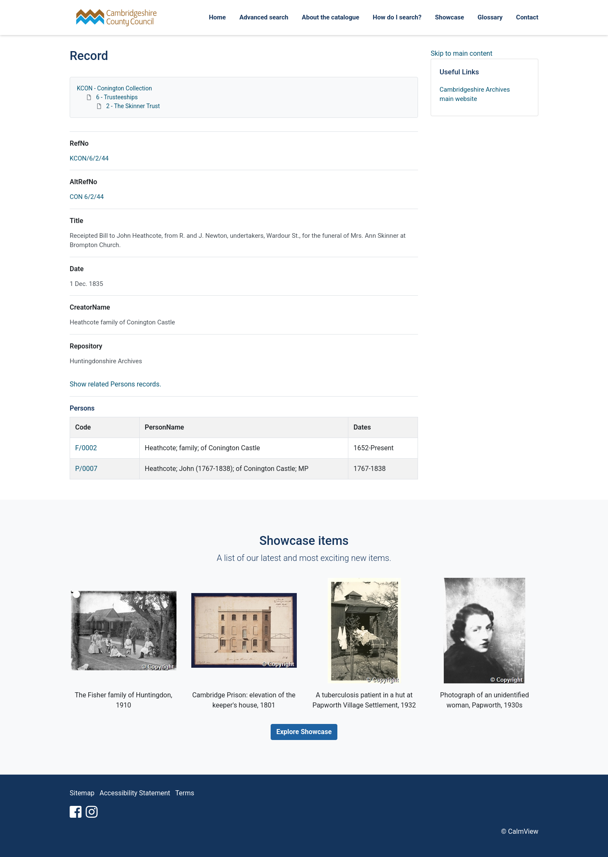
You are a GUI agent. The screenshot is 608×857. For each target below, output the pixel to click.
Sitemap (82, 793)
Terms (184, 793)
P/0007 (86, 469)
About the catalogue (330, 17)
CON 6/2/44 (87, 197)
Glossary (490, 17)
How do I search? (397, 17)
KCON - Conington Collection (114, 88)
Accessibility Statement (135, 793)
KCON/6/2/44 (89, 158)
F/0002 (86, 448)
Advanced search (263, 17)
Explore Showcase (303, 732)
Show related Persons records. (115, 384)
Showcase (449, 17)
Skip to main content (461, 53)
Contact (527, 17)
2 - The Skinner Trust (133, 106)
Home (217, 17)
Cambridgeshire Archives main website (475, 94)
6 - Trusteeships (117, 97)
